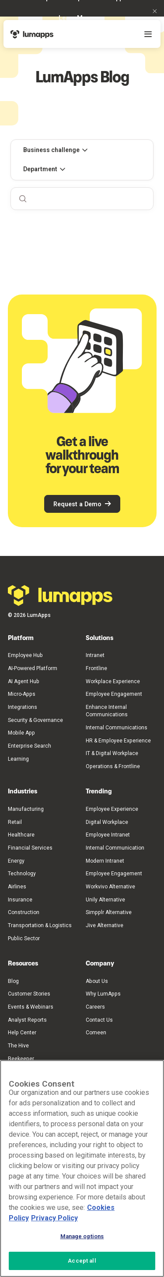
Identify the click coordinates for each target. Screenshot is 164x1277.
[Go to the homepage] (60, 595)
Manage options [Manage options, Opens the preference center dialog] (82, 1236)
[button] (155, 11)
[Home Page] (32, 34)
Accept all (82, 1260)
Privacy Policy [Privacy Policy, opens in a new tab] (54, 1218)
